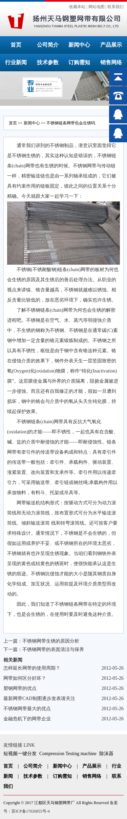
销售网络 (111, 62)
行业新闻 (16, 62)
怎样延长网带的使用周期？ (31, 668)
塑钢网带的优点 (20, 688)
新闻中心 (79, 45)
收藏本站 (77, 6)
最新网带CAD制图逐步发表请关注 (39, 698)
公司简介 (48, 45)
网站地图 (96, 6)
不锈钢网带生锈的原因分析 (50, 641)
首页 (15, 45)
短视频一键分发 (20, 753)
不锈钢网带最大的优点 (27, 708)
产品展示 (111, 45)
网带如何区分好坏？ (24, 678)
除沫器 (106, 753)
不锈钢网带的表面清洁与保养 (53, 649)
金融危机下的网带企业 (27, 718)
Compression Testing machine (68, 753)
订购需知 (79, 62)
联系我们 (115, 6)
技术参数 (48, 62)
